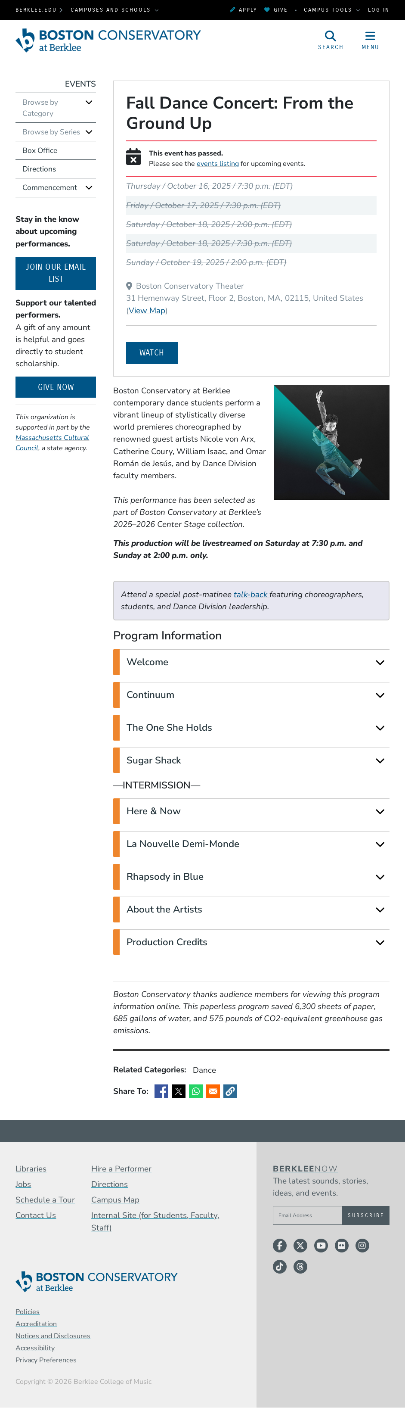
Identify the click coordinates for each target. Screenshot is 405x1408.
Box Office (39, 150)
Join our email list (61, 273)
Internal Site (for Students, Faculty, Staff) (155, 1221)
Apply (243, 9)
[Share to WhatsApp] (196, 1091)
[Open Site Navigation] (370, 40)
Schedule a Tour (45, 1200)
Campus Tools (329, 9)
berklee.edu (36, 9)
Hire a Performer (121, 1168)
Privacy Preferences (46, 1360)
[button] (230, 1091)
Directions (39, 169)
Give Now (56, 387)
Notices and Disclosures (52, 1336)
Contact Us (35, 1215)
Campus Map (115, 1200)
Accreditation (36, 1324)
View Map (147, 310)
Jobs (23, 1184)
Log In (379, 9)
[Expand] (380, 663)
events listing (218, 163)
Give (276, 9)
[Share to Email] (213, 1091)
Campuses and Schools (112, 9)
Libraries (30, 1168)
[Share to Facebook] (161, 1091)
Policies (27, 1312)
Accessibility (35, 1348)
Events (80, 84)
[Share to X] (178, 1091)
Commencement (49, 187)
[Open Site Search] (331, 40)
